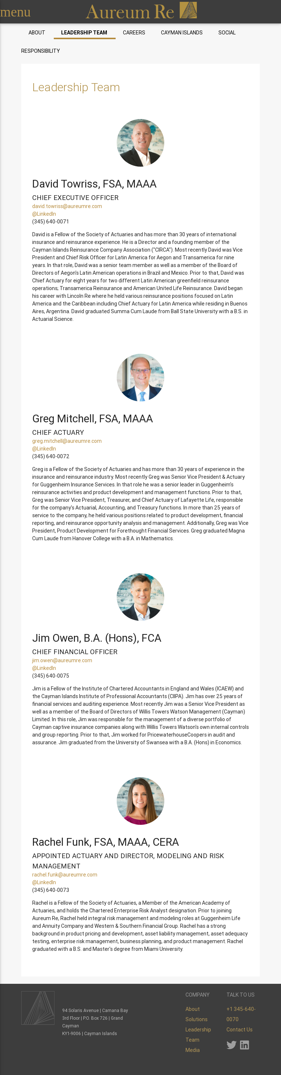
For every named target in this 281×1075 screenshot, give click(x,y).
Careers (134, 32)
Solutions (196, 1019)
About (37, 32)
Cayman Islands (182, 32)
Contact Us (239, 1029)
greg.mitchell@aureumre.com (67, 441)
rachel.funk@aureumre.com (64, 874)
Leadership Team (84, 32)
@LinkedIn (44, 214)
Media (193, 1050)
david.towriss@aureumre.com (67, 206)
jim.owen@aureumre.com (62, 660)
